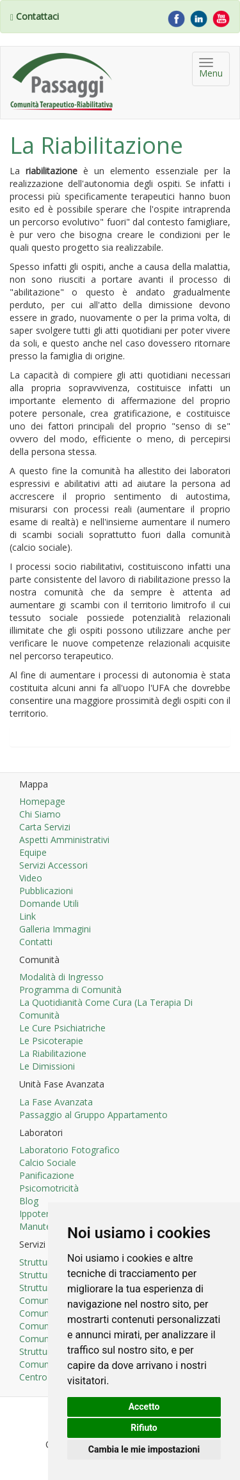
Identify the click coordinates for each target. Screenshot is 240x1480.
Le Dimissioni (47, 1066)
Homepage (42, 801)
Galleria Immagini (55, 929)
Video (30, 878)
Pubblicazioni (46, 891)
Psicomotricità (49, 1188)
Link (27, 916)
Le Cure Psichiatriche (62, 1028)
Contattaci (37, 16)
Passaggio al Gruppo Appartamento (93, 1115)
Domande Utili (49, 903)
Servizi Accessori (53, 865)
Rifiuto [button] (144, 1428)
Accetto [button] (144, 1407)
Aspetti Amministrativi (64, 839)
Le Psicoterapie (51, 1041)
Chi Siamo (40, 814)
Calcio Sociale (47, 1162)
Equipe (33, 852)
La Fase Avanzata (56, 1102)
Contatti (35, 942)
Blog (28, 1201)
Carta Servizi (44, 827)
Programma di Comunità (70, 989)
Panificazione (46, 1175)
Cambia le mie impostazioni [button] (144, 1449)
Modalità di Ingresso (61, 977)
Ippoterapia (43, 1213)
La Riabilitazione (52, 1053)
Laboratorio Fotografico (69, 1150)
